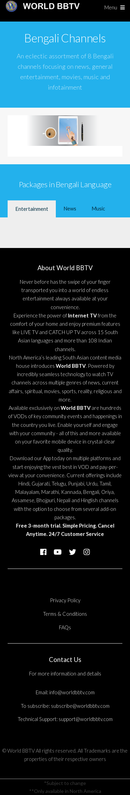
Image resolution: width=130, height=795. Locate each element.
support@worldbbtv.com (86, 719)
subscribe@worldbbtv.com (80, 706)
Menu (110, 7)
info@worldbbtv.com (72, 692)
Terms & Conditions (65, 614)
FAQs (65, 627)
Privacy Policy (65, 600)
